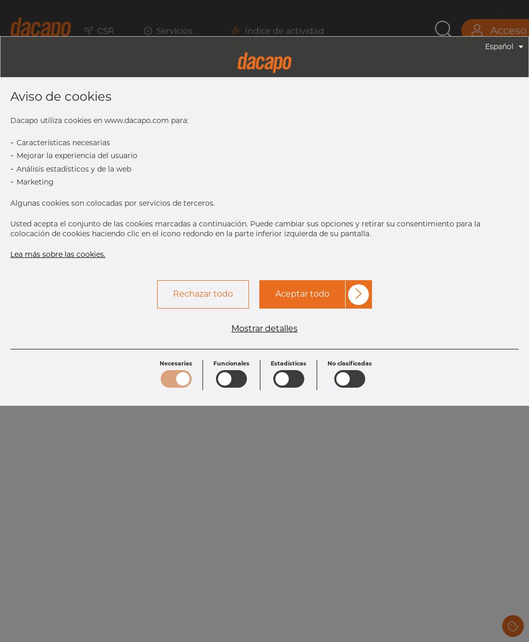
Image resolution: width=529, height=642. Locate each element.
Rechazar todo (203, 294)
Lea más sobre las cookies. (57, 254)
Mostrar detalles (264, 328)
